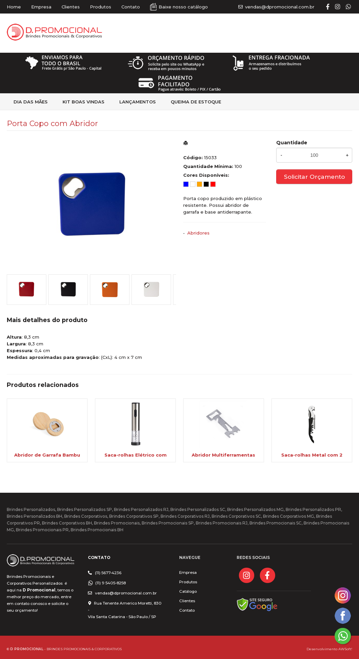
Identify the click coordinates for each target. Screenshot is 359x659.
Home (14, 6)
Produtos (100, 6)
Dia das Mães (31, 101)
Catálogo (188, 591)
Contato (130, 6)
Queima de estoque (196, 101)
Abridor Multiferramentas (223, 455)
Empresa (41, 6)
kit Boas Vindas (83, 101)
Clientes (71, 6)
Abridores (198, 233)
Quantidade (291, 143)
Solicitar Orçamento (314, 176)
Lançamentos (137, 101)
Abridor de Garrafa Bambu (47, 455)
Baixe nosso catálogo (183, 6)
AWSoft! (345, 649)
